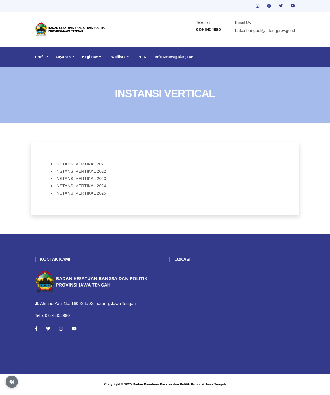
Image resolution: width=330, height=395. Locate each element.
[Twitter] (48, 329)
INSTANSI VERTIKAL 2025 (80, 193)
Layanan (65, 57)
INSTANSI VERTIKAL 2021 (80, 163)
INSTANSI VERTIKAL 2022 (80, 171)
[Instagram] (61, 329)
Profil (41, 57)
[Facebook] (36, 329)
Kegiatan (91, 57)
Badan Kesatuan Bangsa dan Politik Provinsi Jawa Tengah (179, 384)
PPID (142, 57)
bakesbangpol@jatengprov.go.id (265, 30)
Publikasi (119, 57)
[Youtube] (74, 329)
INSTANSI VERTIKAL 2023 (80, 178)
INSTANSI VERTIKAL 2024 (80, 185)
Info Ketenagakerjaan (174, 57)
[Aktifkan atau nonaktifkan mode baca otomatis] (12, 382)
